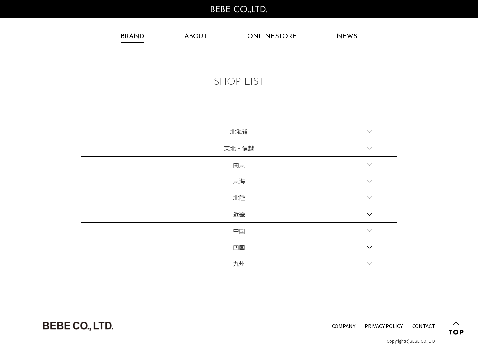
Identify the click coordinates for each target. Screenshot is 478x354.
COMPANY (343, 325)
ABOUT (195, 37)
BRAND (132, 37)
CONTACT (423, 325)
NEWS (347, 37)
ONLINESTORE (272, 37)
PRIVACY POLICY (384, 325)
